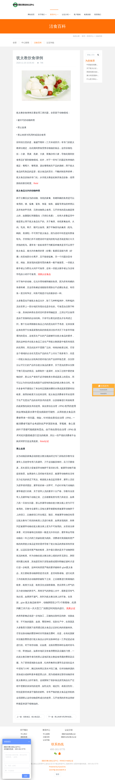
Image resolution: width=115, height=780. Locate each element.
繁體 (57, 774)
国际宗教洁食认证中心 (50, 761)
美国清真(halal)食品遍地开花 (97, 72)
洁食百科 (99, 36)
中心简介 (24, 734)
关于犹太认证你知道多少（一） (98, 68)
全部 (15, 43)
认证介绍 (66, 14)
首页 (83, 36)
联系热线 (57, 744)
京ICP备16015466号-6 (57, 770)
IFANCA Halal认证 (66, 761)
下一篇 (62, 717)
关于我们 (42, 14)
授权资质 (24, 737)
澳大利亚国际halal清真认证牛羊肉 (99, 75)
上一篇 (31, 717)
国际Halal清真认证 (69, 734)
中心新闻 (25, 43)
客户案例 (77, 14)
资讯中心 (54, 14)
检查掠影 (87, 14)
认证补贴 (50, 43)
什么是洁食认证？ (93, 79)
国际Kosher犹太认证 (68, 737)
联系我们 (97, 14)
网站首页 (31, 14)
